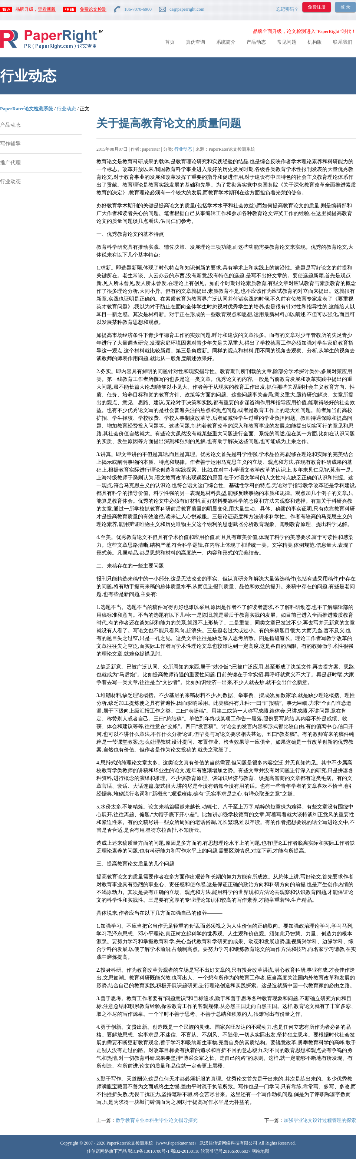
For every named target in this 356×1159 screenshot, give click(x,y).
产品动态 (256, 42)
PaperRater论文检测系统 (26, 108)
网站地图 (260, 1151)
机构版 (314, 42)
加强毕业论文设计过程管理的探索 (320, 1120)
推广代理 (10, 162)
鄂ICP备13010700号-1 (149, 1151)
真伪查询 (195, 42)
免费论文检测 (93, 9)
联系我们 (342, 42)
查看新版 (47, 9)
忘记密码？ (287, 9)
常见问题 (286, 42)
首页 (170, 42)
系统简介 (225, 42)
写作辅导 (10, 144)
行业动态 (66, 108)
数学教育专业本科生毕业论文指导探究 (157, 1120)
